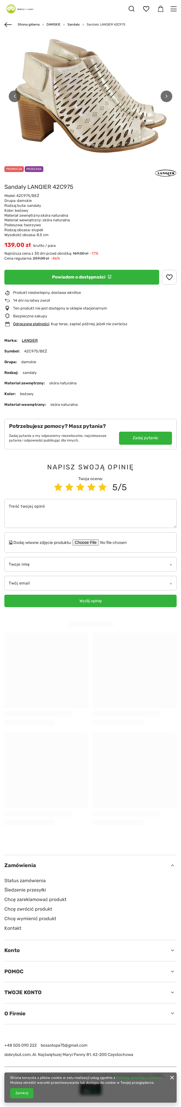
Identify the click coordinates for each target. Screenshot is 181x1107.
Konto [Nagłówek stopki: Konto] (12, 950)
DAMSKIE (54, 24)
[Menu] (174, 9)
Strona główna (29, 24)
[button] (14, 96)
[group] (90, 96)
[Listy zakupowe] (146, 9)
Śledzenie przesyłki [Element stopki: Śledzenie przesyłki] (25, 890)
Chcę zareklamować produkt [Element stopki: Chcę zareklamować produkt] (35, 899)
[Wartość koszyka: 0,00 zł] (160, 9)
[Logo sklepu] (18, 9)
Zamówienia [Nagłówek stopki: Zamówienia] (20, 865)
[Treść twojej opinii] (90, 513)
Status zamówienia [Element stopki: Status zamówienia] (25, 880)
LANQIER (30, 340)
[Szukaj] (131, 8)
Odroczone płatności (31, 324)
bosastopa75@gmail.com (64, 1045)
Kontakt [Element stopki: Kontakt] (12, 928)
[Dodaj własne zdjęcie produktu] (117, 542)
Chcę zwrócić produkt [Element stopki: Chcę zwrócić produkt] (28, 909)
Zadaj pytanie (145, 437)
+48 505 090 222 (20, 1045)
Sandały (74, 24)
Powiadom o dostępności (81, 277)
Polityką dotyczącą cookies (138, 1078)
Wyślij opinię (90, 600)
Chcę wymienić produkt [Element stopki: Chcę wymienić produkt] (30, 918)
